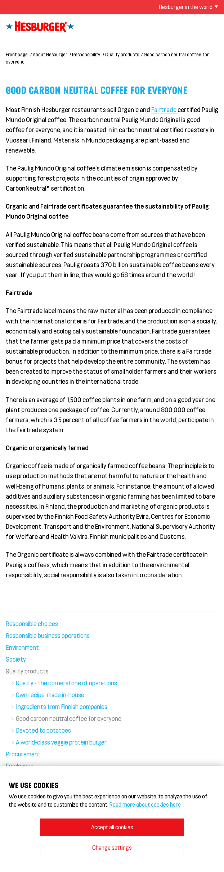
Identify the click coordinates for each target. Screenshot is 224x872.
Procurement (23, 753)
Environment (22, 647)
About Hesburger (50, 54)
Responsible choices (32, 623)
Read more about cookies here (145, 804)
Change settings (112, 847)
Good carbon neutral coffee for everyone (68, 718)
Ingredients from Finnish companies (61, 706)
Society (16, 659)
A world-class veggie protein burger (61, 742)
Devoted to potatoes (43, 730)
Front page (17, 54)
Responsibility (86, 54)
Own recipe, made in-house (50, 694)
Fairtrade (164, 109)
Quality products (122, 54)
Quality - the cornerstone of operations (66, 682)
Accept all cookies (112, 827)
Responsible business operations (48, 635)
